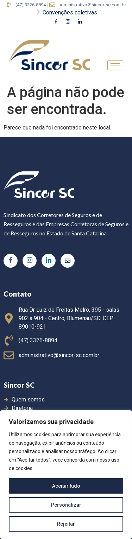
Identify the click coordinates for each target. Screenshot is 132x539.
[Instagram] (68, 22)
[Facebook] (56, 22)
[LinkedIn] (80, 22)
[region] (66, 474)
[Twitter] (68, 261)
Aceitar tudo (66, 486)
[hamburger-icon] (115, 65)
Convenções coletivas (70, 12)
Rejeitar (66, 524)
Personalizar (66, 505)
